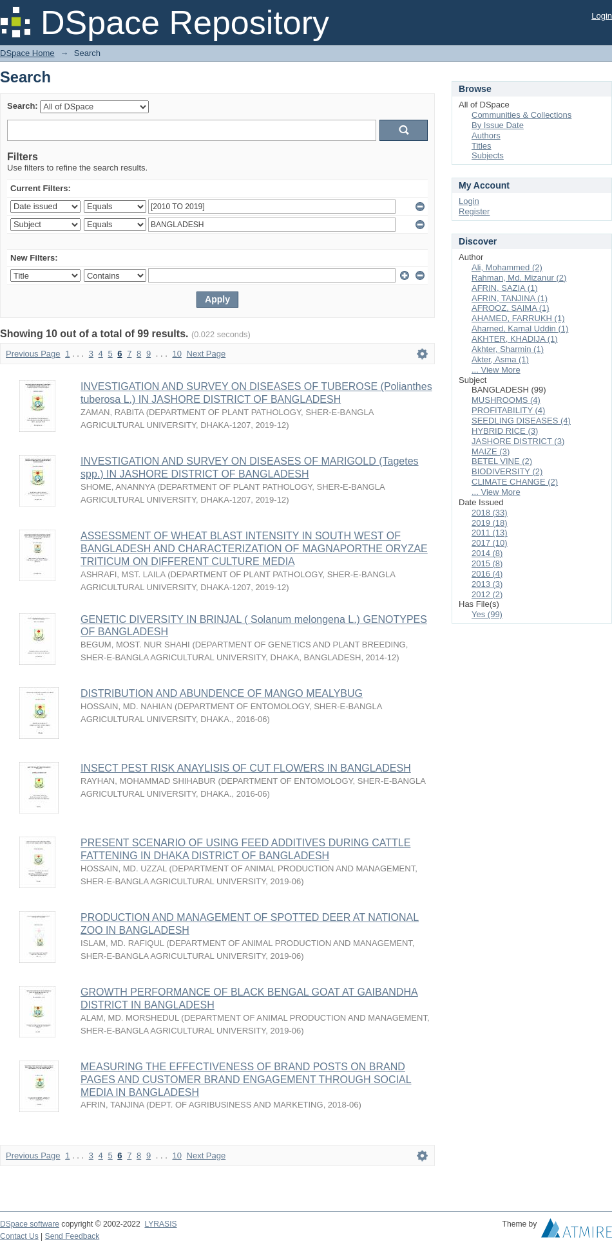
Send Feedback (72, 1236)
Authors (486, 135)
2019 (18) (490, 523)
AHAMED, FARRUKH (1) (518, 318)
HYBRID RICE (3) (505, 431)
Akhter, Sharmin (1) (508, 349)
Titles (482, 146)
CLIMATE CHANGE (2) (515, 482)
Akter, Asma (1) (500, 359)
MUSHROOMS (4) (506, 400)
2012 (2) (487, 594)
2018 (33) (490, 512)
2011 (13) (490, 532)
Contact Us (19, 1236)
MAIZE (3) (491, 451)
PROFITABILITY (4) (508, 410)
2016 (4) (487, 574)
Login (601, 16)
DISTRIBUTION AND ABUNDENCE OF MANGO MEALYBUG (222, 693)
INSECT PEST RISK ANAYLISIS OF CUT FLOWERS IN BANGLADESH (246, 768)
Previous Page (33, 353)
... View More (496, 370)
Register (474, 211)
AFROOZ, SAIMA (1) (511, 308)
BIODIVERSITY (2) (507, 471)
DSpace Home (27, 53)
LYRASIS (160, 1224)
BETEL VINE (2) (502, 461)
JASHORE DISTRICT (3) (518, 441)
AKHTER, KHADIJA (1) (515, 339)
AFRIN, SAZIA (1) (505, 288)
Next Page (206, 353)
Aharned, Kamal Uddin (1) (520, 328)
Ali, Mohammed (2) (507, 267)
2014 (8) (487, 553)
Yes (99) (487, 614)
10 (176, 353)
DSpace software (29, 1224)
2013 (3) (487, 584)
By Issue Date (498, 125)
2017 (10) (490, 543)
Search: (22, 106)
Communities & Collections (521, 115)
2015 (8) (487, 563)
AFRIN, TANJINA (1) (510, 298)
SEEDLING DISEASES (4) (521, 420)
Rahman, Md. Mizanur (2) (519, 278)
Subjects (488, 155)
